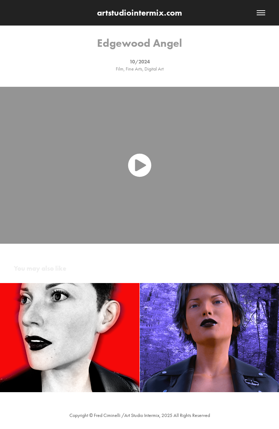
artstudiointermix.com (139, 12)
